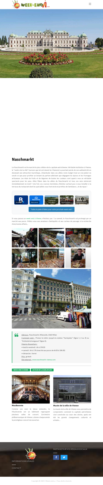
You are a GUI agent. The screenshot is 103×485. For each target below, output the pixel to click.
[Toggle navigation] (90, 5)
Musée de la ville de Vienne (66, 405)
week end (67, 209)
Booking (18, 202)
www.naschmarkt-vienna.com (44, 359)
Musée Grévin (66, 202)
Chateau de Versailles (51, 201)
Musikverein (17, 405)
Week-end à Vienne (21, 370)
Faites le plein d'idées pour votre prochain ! (51, 209)
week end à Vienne (33, 218)
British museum (82, 202)
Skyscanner (34, 202)
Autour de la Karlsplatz (42, 370)
